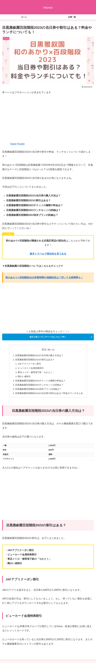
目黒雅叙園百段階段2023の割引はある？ (35, 360)
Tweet (13, 143)
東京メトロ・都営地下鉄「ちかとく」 (36, 373)
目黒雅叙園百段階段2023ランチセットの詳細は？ (39, 386)
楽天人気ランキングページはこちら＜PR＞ (48, 337)
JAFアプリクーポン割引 (29, 364)
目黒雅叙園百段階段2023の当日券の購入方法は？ (39, 355)
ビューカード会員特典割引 (31, 368)
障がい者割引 (24, 377)
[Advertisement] (48, 118)
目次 (44, 349)
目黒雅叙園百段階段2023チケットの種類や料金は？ (40, 382)
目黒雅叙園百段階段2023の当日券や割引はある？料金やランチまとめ (49, 395)
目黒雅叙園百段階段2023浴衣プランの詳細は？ (38, 390)
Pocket (21, 143)
